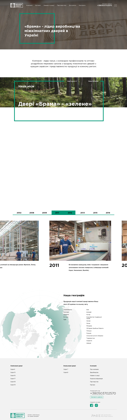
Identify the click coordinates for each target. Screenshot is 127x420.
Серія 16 (12, 372)
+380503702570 (104, 5)
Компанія (29, 5)
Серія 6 (12, 366)
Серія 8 (66, 369)
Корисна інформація (96, 375)
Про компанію (94, 366)
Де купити (72, 5)
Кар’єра (92, 382)
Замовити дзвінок (97, 394)
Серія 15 (12, 369)
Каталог (38, 5)
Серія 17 (12, 375)
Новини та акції (49, 5)
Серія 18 (12, 378)
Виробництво (94, 369)
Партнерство (61, 5)
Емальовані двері (70, 363)
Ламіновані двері (16, 363)
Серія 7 (66, 366)
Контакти (82, 5)
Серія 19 (12, 382)
